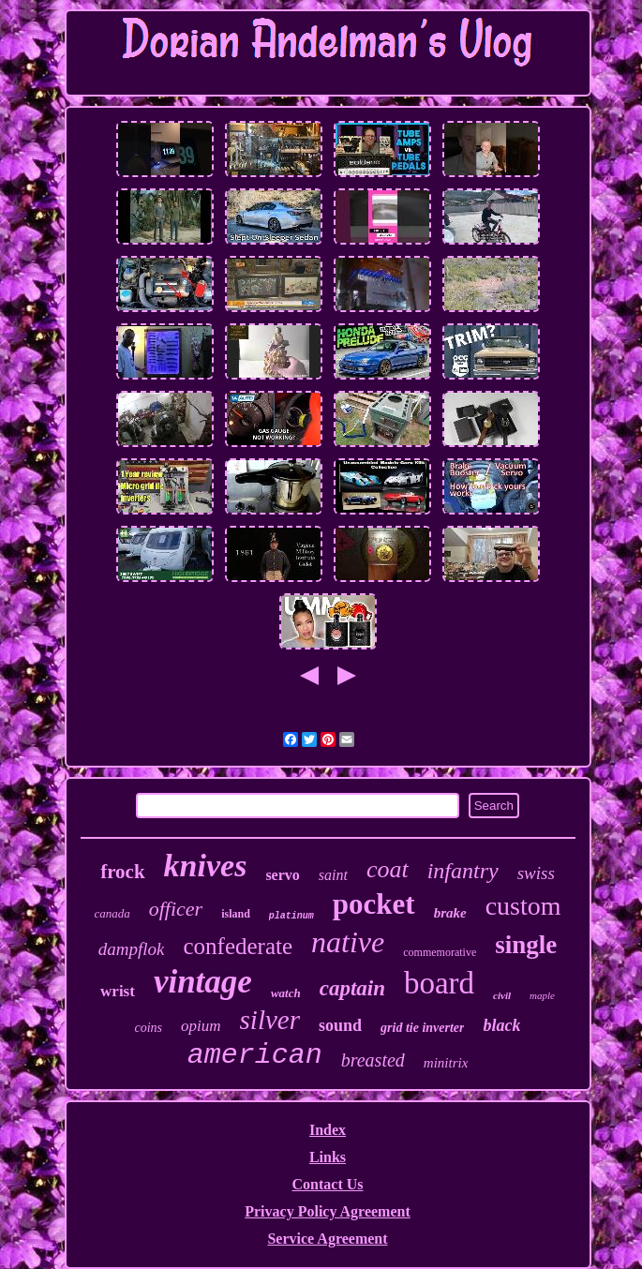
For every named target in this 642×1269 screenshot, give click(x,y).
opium (201, 1026)
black (501, 1025)
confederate (237, 946)
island (235, 913)
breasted (373, 1060)
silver (270, 1020)
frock (122, 871)
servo (282, 875)
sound (340, 1025)
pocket (374, 904)
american (254, 1055)
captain (352, 988)
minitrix (446, 1062)
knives (205, 865)
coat (387, 869)
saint (333, 875)
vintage (203, 981)
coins (149, 1028)
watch (286, 993)
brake (450, 912)
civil (502, 995)
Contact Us (328, 1184)
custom (523, 905)
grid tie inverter (422, 1028)
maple (542, 995)
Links (327, 1157)
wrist (117, 991)
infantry (463, 870)
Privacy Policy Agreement (328, 1211)
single (526, 945)
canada (111, 913)
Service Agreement (327, 1239)
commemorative (439, 952)
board (439, 983)
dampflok (131, 949)
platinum (291, 916)
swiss (536, 873)
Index (327, 1130)
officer (175, 908)
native (347, 942)
